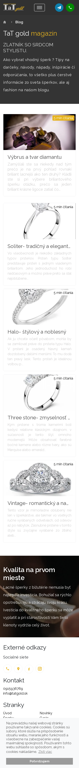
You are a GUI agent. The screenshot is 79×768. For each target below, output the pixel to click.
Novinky (46, 713)
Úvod (7, 713)
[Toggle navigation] (39, 7)
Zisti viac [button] (45, 752)
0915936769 (13, 689)
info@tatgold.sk (15, 693)
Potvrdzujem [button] (40, 761)
